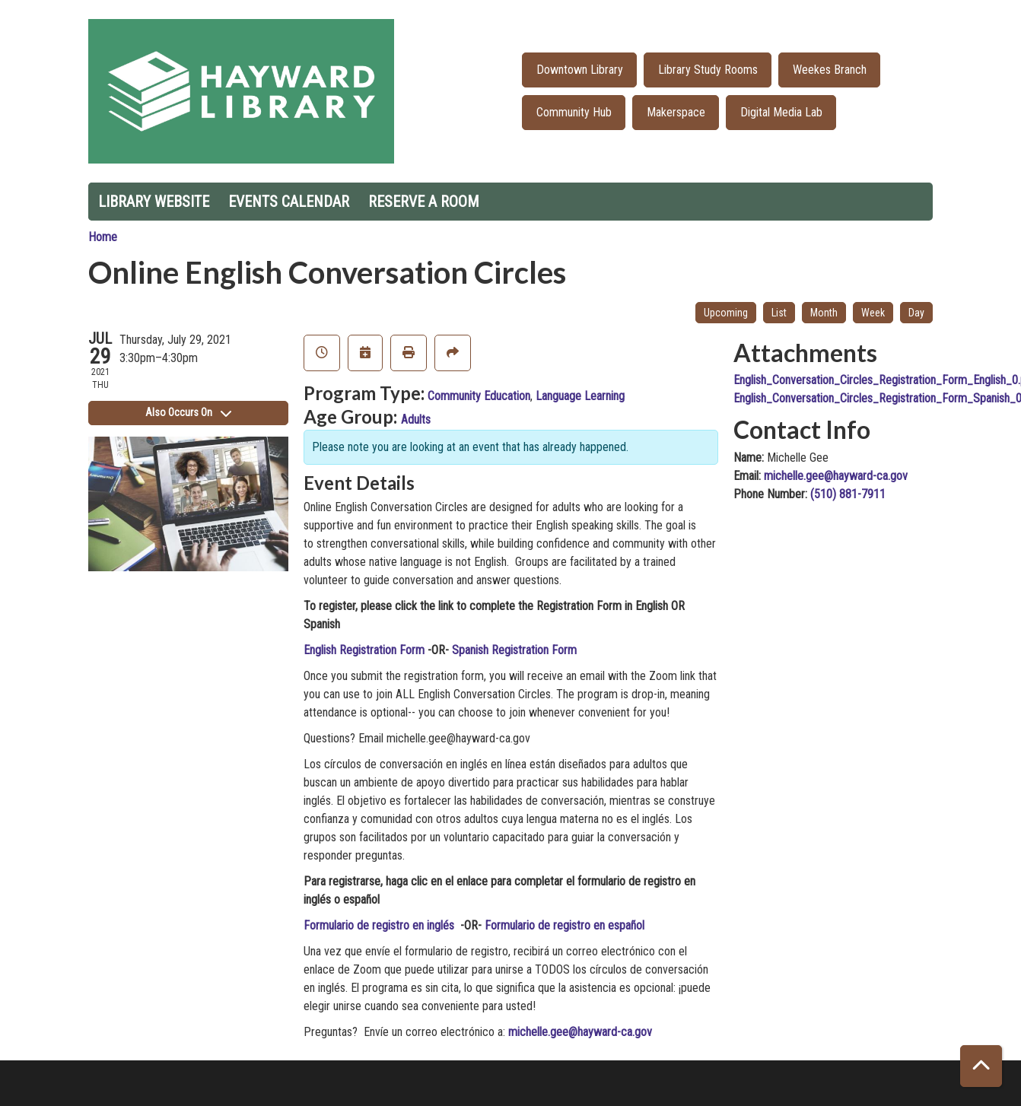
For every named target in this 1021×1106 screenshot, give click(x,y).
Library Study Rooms (708, 69)
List (779, 313)
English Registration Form (364, 650)
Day (916, 313)
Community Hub (574, 112)
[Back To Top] (981, 1066)
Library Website (153, 201)
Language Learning (580, 396)
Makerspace (676, 112)
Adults (416, 419)
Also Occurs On (188, 412)
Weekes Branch (830, 69)
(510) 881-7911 (848, 494)
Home (102, 237)
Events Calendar (288, 201)
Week (873, 313)
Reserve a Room (423, 201)
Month (824, 313)
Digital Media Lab (781, 112)
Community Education (479, 396)
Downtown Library (579, 69)
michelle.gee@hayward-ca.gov (580, 1032)
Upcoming (726, 313)
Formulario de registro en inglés (380, 925)
